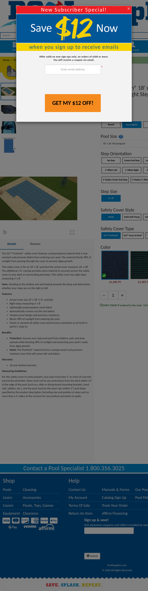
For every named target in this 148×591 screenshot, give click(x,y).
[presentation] (74, 84)
